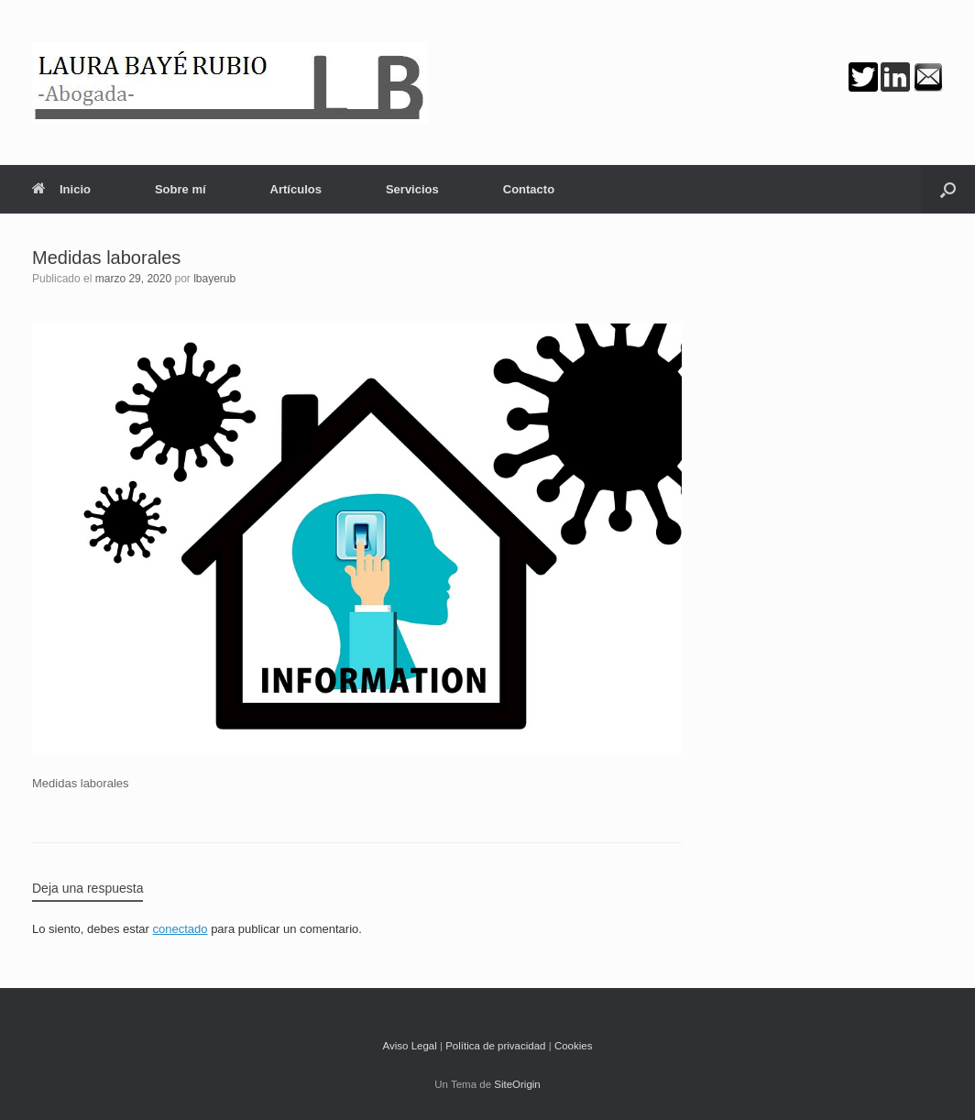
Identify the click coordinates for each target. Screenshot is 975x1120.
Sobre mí (180, 189)
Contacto (528, 189)
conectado (180, 929)
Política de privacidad (495, 1045)
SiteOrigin (517, 1084)
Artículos (296, 189)
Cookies (573, 1045)
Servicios (412, 189)
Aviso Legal (410, 1045)
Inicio (61, 189)
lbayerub (214, 278)
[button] (948, 189)
